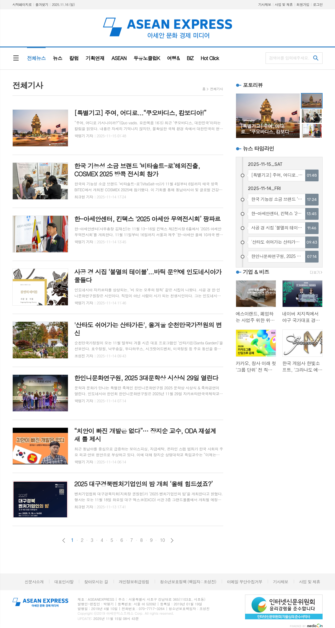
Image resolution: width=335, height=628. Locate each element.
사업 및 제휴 (284, 4)
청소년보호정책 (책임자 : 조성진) (188, 582)
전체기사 (216, 88)
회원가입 (303, 4)
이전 (63, 540)
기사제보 (264, 4)
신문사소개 (34, 582)
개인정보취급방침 (134, 582)
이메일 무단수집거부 (244, 582)
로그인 (318, 4)
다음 (172, 540)
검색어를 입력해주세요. (289, 58)
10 (162, 540)
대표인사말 (63, 582)
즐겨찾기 (41, 4)
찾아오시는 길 (96, 582)
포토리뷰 (253, 85)
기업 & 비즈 (256, 272)
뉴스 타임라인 (258, 148)
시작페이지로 (22, 4)
